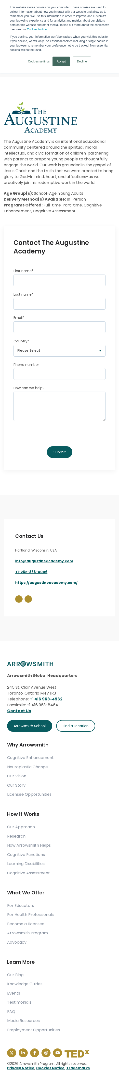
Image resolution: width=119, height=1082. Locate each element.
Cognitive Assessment (28, 873)
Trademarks (78, 1068)
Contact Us (19, 711)
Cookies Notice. (37, 29)
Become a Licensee (25, 924)
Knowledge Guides (24, 984)
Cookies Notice (50, 1068)
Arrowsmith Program (27, 933)
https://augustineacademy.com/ (46, 582)
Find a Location (76, 725)
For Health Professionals (30, 914)
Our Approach (21, 827)
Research (16, 836)
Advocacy (16, 942)
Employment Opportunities (33, 1030)
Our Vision (16, 776)
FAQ (11, 1011)
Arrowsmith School (30, 725)
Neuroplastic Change (27, 767)
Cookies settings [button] (39, 61)
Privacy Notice (20, 1068)
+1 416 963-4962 (46, 699)
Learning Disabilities (26, 863)
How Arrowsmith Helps (29, 845)
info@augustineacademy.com (44, 561)
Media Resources (23, 1020)
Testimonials (19, 1002)
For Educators (20, 905)
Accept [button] (61, 61)
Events (13, 993)
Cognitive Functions (26, 854)
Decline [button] (82, 61)
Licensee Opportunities (29, 794)
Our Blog (15, 975)
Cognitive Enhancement (30, 757)
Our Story (16, 785)
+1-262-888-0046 (31, 571)
